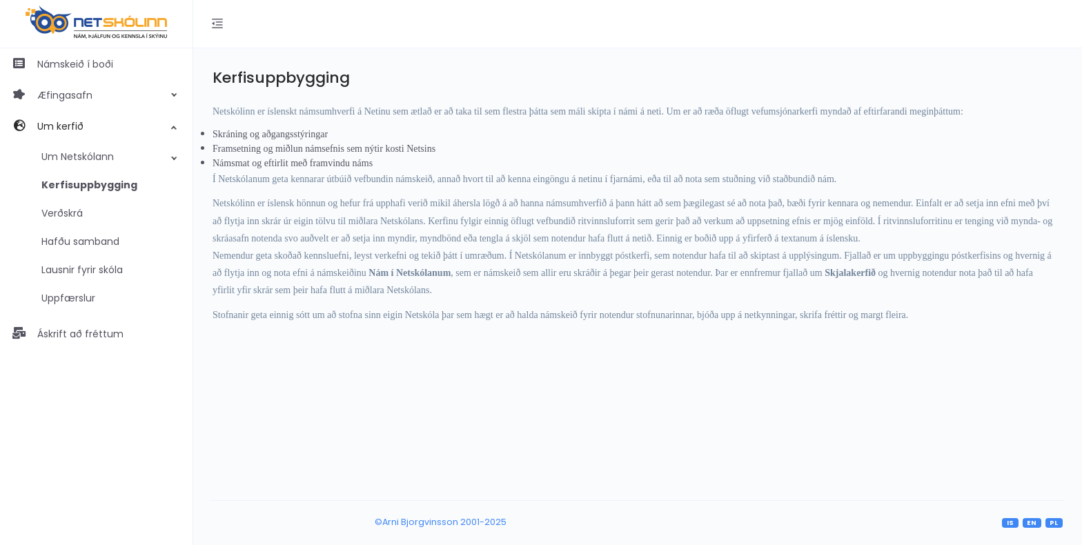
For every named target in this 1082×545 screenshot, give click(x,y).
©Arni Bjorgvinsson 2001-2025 (440, 522)
